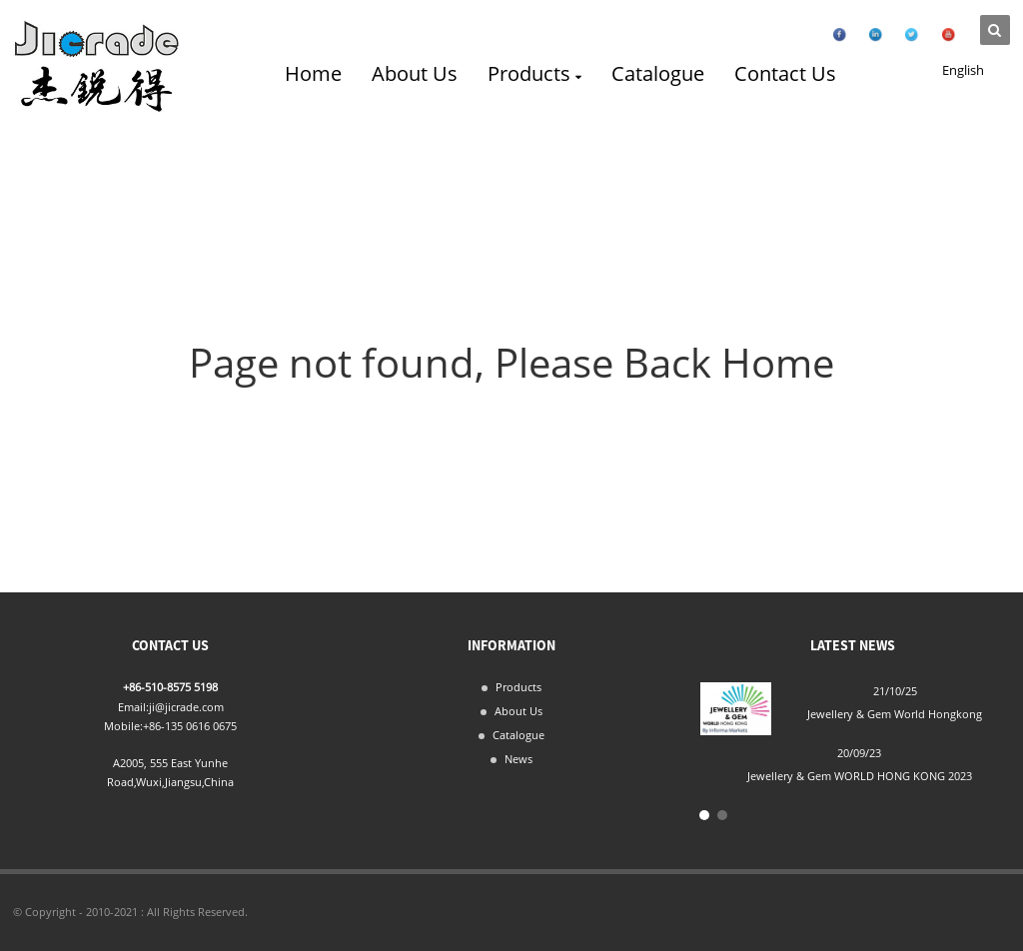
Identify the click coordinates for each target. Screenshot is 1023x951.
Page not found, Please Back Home (511, 362)
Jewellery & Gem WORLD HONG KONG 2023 (859, 775)
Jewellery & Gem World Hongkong (894, 713)
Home (313, 73)
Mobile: (123, 725)
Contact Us (785, 73)
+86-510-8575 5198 (170, 686)
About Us (415, 73)
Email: (133, 706)
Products (534, 73)
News (518, 758)
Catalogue (657, 73)
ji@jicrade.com (186, 706)
